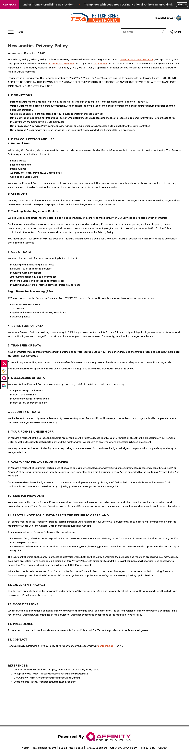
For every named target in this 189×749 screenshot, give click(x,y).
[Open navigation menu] (15, 32)
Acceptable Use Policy (61, 63)
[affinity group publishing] (4, 378)
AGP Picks (9, 4)
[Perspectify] (4, 370)
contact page (105, 645)
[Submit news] (4, 363)
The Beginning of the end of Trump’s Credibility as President (42, 4)
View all (182, 4)
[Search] (140, 32)
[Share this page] (175, 32)
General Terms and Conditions (136, 59)
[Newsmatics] (4, 385)
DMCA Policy (100, 63)
